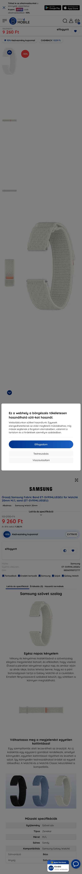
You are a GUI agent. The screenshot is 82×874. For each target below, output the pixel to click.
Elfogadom (41, 444)
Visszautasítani (41, 460)
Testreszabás (41, 453)
